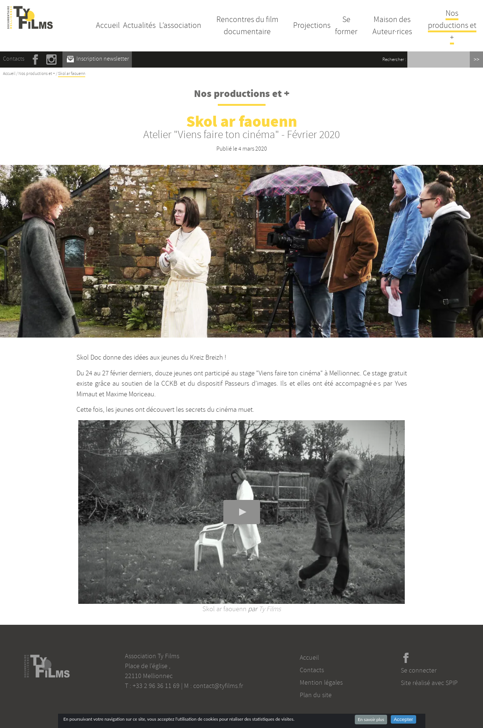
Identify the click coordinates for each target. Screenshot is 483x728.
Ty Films (270, 609)
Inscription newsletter (98, 58)
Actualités (139, 25)
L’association (180, 25)
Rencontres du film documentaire (247, 25)
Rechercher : (394, 59)
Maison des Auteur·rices (392, 25)
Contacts (13, 58)
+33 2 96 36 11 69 (156, 686)
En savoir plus (371, 719)
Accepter (403, 719)
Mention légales (321, 682)
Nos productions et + (452, 25)
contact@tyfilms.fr (218, 686)
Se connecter (419, 670)
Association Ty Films (152, 656)
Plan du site (316, 695)
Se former (346, 25)
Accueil (108, 25)
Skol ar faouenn (224, 609)
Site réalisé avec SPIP (429, 683)
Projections (312, 25)
